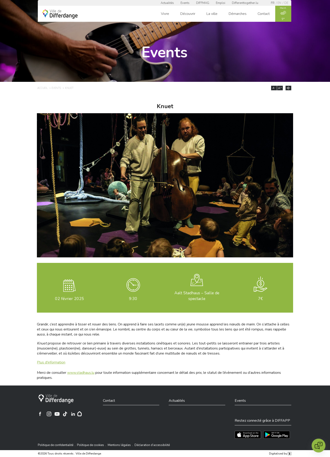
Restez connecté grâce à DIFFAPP (262, 420)
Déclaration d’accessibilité (152, 445)
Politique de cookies (90, 445)
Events (185, 3)
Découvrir (187, 13)
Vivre (165, 13)
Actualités (167, 3)
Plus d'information (51, 362)
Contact (264, 13)
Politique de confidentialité (55, 445)
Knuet (69, 88)
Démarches (237, 13)
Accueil (42, 88)
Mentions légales (119, 445)
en (279, 3)
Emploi (220, 3)
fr (273, 3)
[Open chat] (318, 445)
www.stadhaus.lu (80, 372)
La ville (211, 13)
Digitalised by (280, 453)
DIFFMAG (202, 3)
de (286, 3)
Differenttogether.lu (245, 3)
